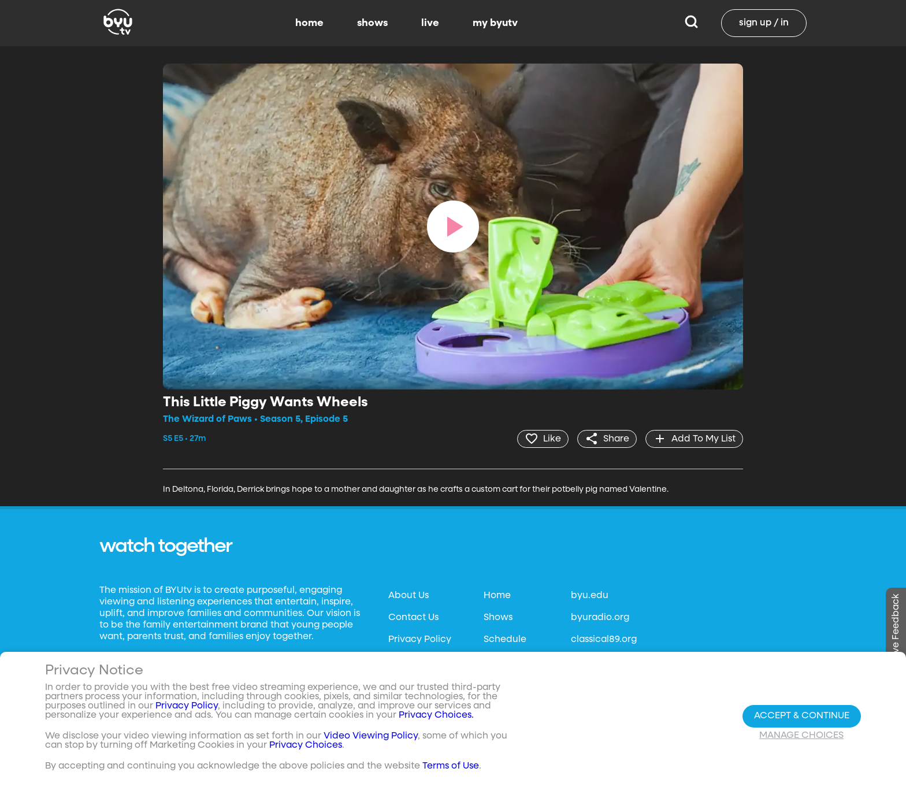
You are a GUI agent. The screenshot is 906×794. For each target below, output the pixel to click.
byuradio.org (600, 617)
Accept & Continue (801, 716)
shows (372, 23)
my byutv (495, 23)
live (430, 23)
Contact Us (413, 617)
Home (497, 595)
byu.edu (589, 595)
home (309, 23)
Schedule (505, 639)
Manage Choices (801, 735)
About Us (408, 595)
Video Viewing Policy (371, 736)
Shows (498, 617)
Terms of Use (450, 766)
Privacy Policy (419, 639)
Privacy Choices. (436, 715)
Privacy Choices (305, 745)
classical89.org (604, 639)
